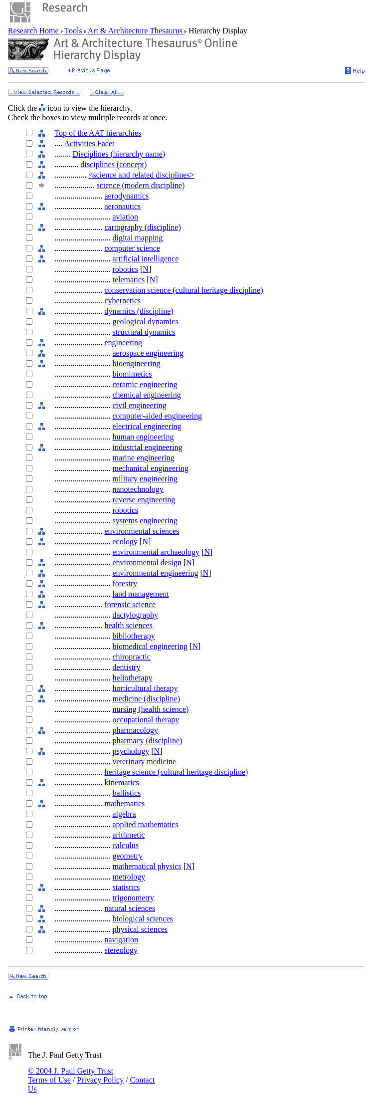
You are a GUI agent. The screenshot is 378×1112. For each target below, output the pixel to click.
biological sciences (142, 918)
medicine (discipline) (146, 698)
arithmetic (128, 835)
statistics (126, 887)
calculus (125, 845)
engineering (123, 342)
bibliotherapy (133, 636)
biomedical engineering (150, 646)
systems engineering (144, 520)
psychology (130, 751)
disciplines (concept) (113, 164)
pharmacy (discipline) (147, 740)
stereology (121, 950)
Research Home (34, 30)
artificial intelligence (145, 258)
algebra (124, 814)
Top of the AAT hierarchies (97, 133)
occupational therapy (145, 719)
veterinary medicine (144, 761)
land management (140, 594)
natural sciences (129, 908)
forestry (124, 583)
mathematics (124, 803)
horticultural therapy (145, 688)
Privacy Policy (100, 1080)
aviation (125, 217)
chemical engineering (146, 395)
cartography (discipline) (142, 227)
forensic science (130, 604)
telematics (128, 279)
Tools (73, 30)
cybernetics (122, 300)
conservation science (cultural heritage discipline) (183, 290)
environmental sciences (141, 531)
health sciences (128, 625)
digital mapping (137, 237)
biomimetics (132, 374)
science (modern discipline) (140, 185)
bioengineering (136, 363)
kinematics (121, 782)
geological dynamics (145, 321)
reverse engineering (143, 499)
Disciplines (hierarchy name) (118, 154)
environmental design (146, 562)
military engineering (144, 478)
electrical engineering (146, 426)
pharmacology (135, 730)
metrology (128, 877)
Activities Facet (89, 143)
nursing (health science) (150, 709)
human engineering (143, 437)
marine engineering (143, 457)
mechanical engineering (150, 468)
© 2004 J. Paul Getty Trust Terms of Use (70, 1075)
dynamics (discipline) (138, 311)
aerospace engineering (148, 353)
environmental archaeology (155, 552)
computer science (132, 248)
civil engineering (139, 405)
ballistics (126, 793)
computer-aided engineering (157, 416)
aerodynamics (126, 196)
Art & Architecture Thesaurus (135, 30)
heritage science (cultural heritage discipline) (176, 772)
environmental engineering (155, 573)
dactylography (135, 615)
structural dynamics (143, 332)
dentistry (126, 667)
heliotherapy (132, 677)
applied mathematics (145, 824)
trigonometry (133, 897)
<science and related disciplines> (141, 175)
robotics (125, 269)
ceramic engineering (144, 384)
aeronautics (122, 206)
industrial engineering (147, 447)
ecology (125, 541)
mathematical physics (146, 866)
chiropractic (131, 657)
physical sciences (140, 929)
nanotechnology (137, 489)
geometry (127, 856)
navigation (121, 939)
